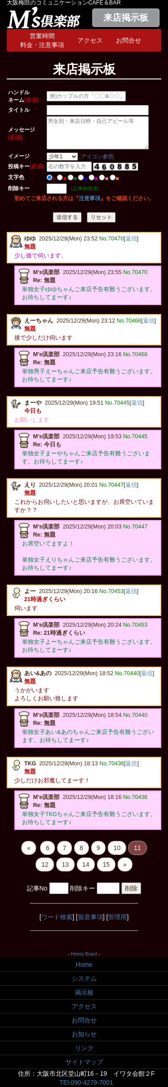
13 (65, 864)
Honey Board (84, 954)
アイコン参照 (97, 156)
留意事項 (90, 917)
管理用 (117, 917)
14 (86, 864)
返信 (131, 239)
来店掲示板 (125, 17)
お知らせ (84, 1034)
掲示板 (84, 992)
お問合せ (128, 40)
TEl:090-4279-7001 (86, 1082)
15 (106, 864)
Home (84, 964)
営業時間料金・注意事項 (42, 40)
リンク (84, 1048)
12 (44, 864)
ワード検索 (57, 917)
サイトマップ (84, 1061)
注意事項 (89, 198)
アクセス (90, 40)
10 (117, 847)
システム (84, 978)
